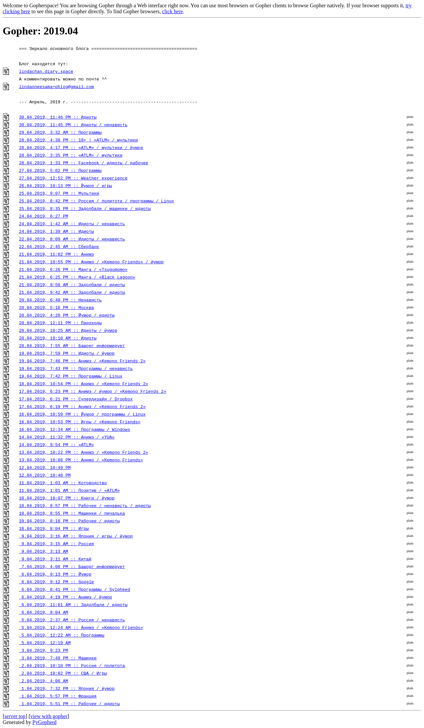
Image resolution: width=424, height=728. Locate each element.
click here (172, 11)
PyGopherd (44, 722)
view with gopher (49, 716)
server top (15, 716)
